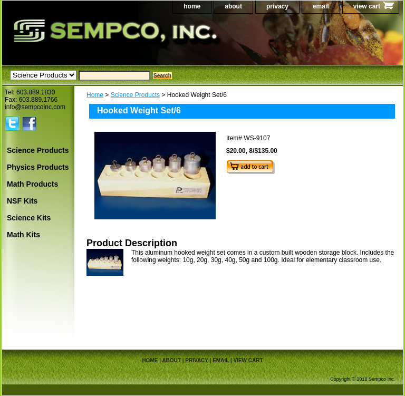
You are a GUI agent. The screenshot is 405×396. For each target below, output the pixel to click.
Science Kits (29, 218)
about (233, 6)
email (321, 6)
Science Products (135, 95)
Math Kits (23, 234)
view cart (366, 6)
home (192, 6)
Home (94, 95)
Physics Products (38, 167)
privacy (277, 6)
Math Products (32, 184)
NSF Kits (22, 201)
